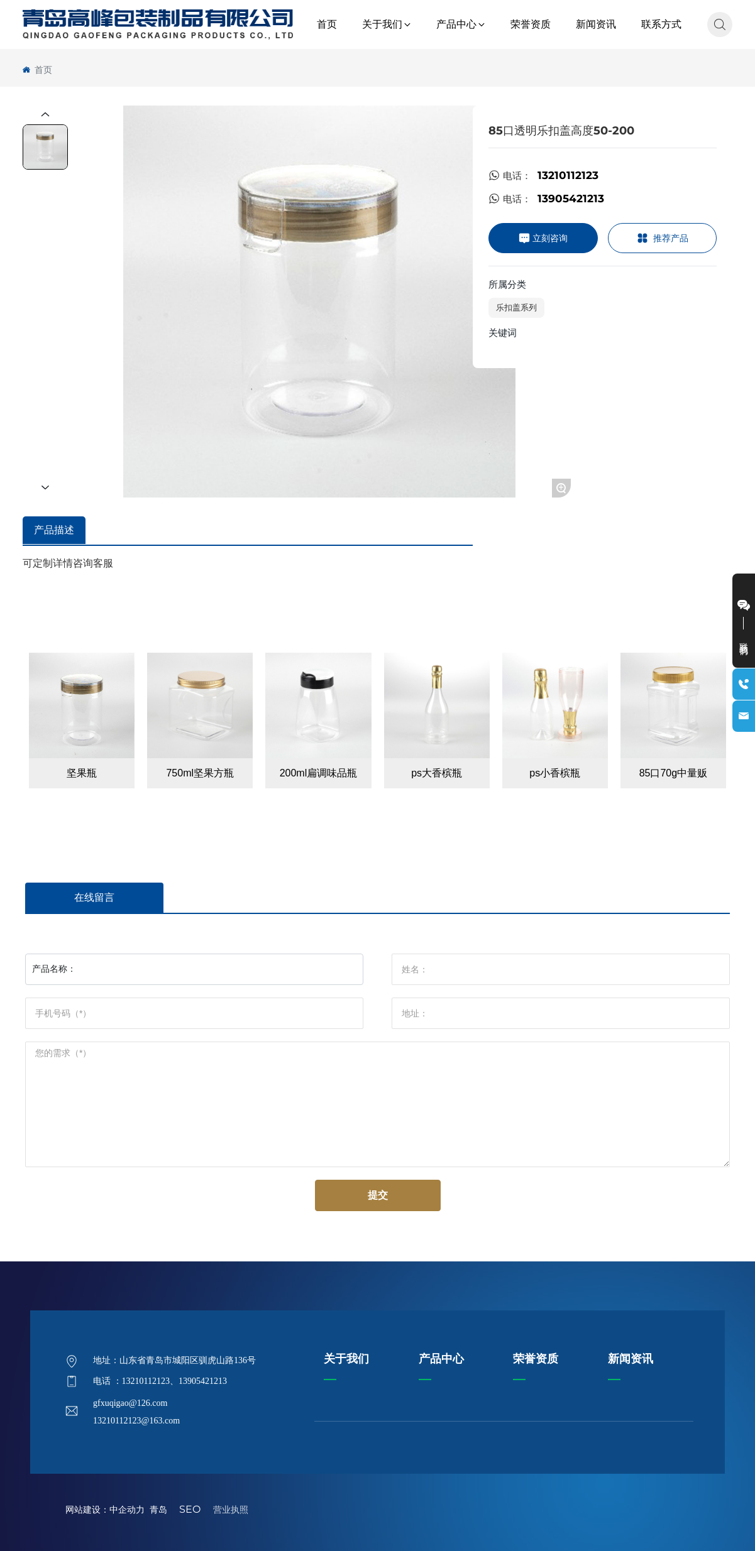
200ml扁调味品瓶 (319, 773)
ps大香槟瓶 (436, 773)
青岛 (161, 1509)
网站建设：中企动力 (105, 1509)
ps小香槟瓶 (554, 773)
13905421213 (570, 198)
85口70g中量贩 (673, 773)
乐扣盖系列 (516, 307)
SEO (190, 1509)
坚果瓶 (82, 773)
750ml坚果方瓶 (200, 773)
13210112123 (567, 175)
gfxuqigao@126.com (130, 1403)
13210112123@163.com (136, 1420)
